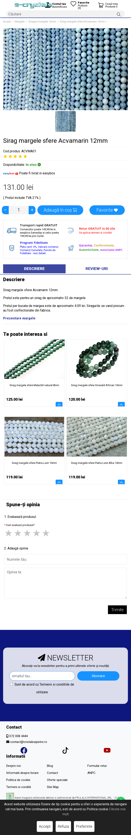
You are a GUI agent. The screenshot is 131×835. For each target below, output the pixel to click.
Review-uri (97, 268)
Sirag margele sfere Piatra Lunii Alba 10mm (96, 462)
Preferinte (84, 826)
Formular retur (97, 766)
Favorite (107, 210)
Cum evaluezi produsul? (20, 525)
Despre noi (13, 766)
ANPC (91, 773)
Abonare (98, 676)
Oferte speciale (57, 780)
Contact (52, 773)
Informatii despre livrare (22, 773)
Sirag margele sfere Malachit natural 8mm (34, 385)
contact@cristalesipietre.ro (28, 742)
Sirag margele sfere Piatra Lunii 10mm (34, 462)
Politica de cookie (18, 780)
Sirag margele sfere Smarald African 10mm (96, 385)
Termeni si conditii (18, 787)
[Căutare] (119, 14)
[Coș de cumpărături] (108, 5)
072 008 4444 (18, 736)
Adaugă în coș (60, 210)
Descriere (34, 268)
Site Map (53, 787)
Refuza (63, 826)
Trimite (117, 609)
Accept (45, 826)
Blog (50, 766)
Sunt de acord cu (42, 688)
